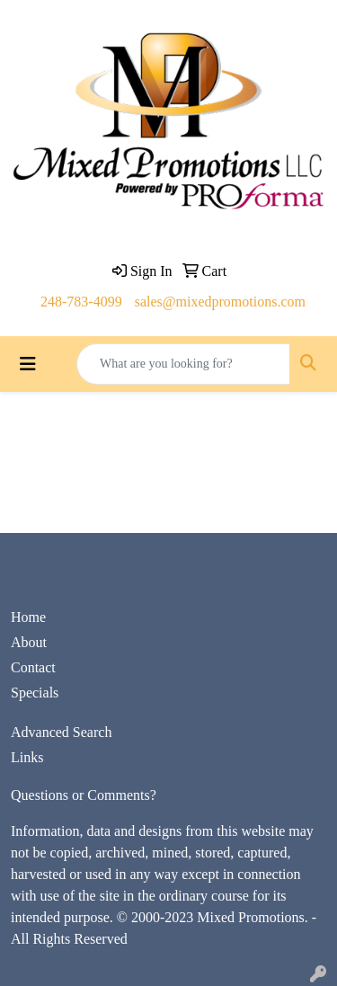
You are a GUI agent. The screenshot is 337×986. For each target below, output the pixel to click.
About (29, 642)
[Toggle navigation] (28, 364)
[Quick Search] (183, 364)
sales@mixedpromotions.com (220, 301)
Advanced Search (61, 732)
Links (27, 757)
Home (28, 617)
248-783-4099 (81, 301)
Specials (34, 692)
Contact (33, 667)
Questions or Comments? (83, 795)
